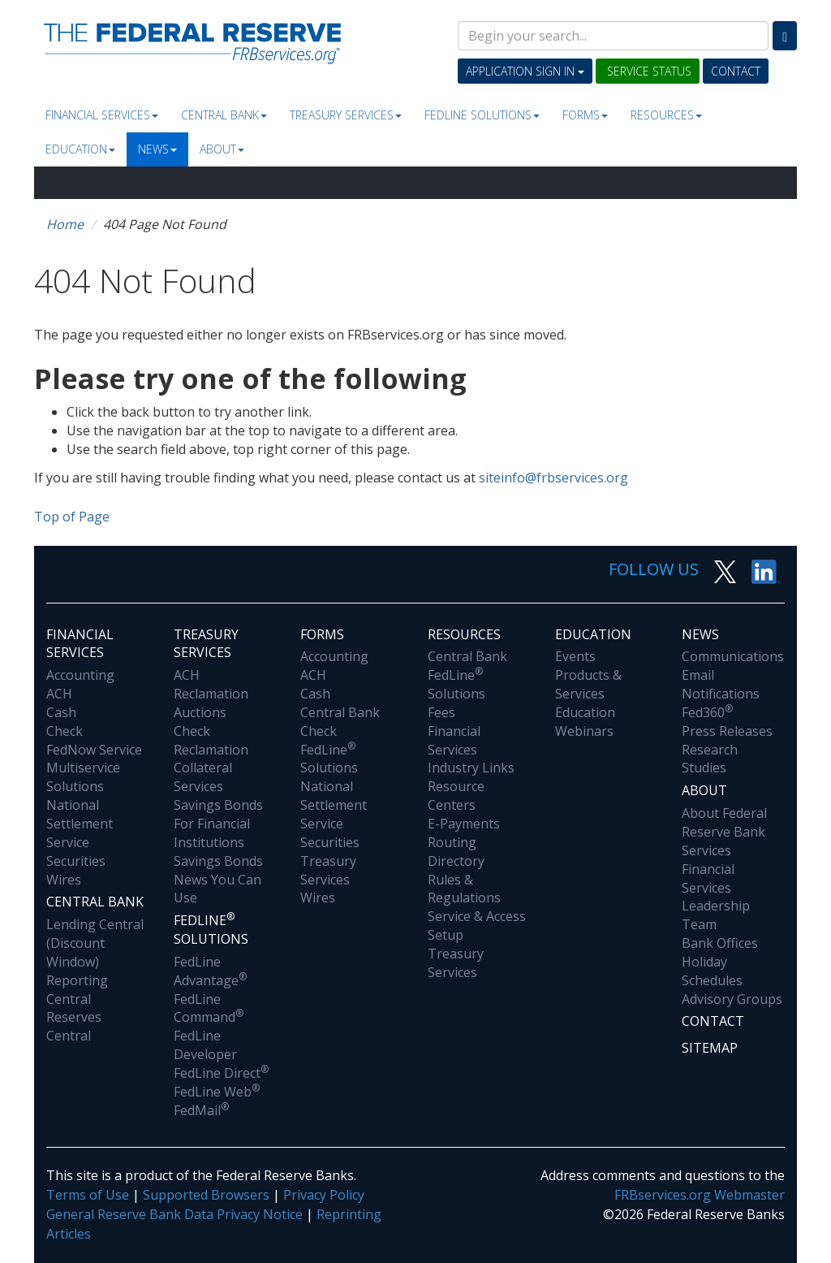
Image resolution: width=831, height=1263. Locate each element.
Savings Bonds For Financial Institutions (218, 823)
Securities (75, 861)
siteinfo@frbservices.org (553, 478)
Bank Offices (720, 943)
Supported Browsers (206, 1195)
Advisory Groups (732, 999)
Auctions (200, 712)
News (157, 149)
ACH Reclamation (211, 684)
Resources (666, 115)
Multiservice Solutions (83, 777)
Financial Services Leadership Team (716, 897)
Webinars (584, 731)
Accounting (80, 675)
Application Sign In (525, 71)
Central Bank (224, 115)
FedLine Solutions (329, 759)
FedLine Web (217, 1092)
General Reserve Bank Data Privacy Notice (174, 1214)
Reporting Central (77, 989)
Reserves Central (73, 1026)
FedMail (201, 1110)
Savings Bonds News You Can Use (218, 879)
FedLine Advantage (210, 971)
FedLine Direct (221, 1073)
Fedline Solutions (482, 115)
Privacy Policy (323, 1195)
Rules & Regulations (464, 889)
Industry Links (471, 767)
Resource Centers (456, 795)
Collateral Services (203, 777)
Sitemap (710, 1048)
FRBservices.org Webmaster (699, 1195)
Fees (441, 712)
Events (575, 656)
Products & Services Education (588, 693)
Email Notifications (721, 684)
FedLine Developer (205, 1045)
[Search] (785, 35)
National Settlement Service (79, 823)
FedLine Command (208, 1008)
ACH (59, 694)
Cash (61, 712)
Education (80, 149)
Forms (585, 115)
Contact (735, 71)
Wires (63, 880)
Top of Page (72, 517)
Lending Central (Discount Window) (95, 943)
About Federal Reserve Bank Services (724, 831)
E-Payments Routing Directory (464, 842)
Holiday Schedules (712, 971)
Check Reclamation (211, 740)
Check (64, 731)
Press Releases (727, 731)
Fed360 (707, 712)
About (222, 149)
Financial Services (101, 115)
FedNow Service (94, 750)
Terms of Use (87, 1195)
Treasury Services (346, 115)
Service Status (647, 71)
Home (65, 224)
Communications (733, 656)
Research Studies (710, 759)
